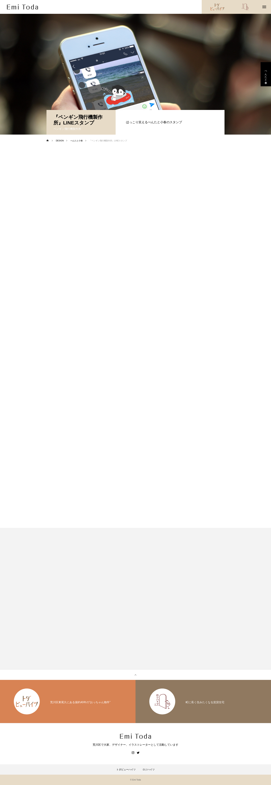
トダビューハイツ (126, 769)
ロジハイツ (149, 769)
